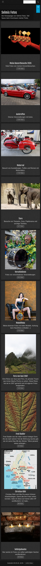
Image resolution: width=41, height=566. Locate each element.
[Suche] (29, 2)
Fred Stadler (20, 434)
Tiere (20, 218)
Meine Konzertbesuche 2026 (20, 63)
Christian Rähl (20, 491)
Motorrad (20, 165)
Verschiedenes (20, 272)
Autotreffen (20, 114)
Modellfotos (20, 323)
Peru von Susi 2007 (20, 376)
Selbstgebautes (20, 549)
